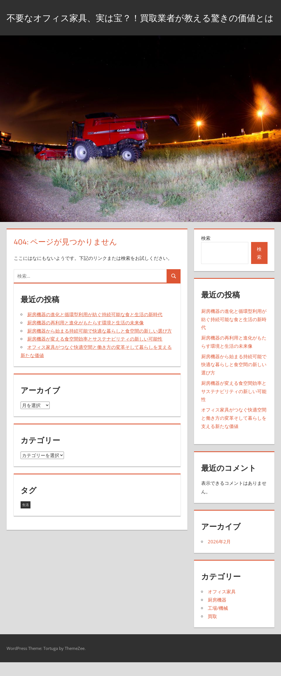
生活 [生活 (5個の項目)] (25, 518)
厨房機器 (217, 614)
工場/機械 (218, 622)
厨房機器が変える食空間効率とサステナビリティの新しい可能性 (94, 353)
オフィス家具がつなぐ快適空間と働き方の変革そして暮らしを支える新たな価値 (233, 432)
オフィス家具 (222, 605)
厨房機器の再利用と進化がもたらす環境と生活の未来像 (85, 336)
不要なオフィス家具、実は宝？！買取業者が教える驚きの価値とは (136, 24)
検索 (205, 252)
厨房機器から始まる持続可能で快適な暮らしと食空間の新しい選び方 (99, 344)
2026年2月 (219, 555)
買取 (212, 630)
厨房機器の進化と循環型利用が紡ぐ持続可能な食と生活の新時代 (94, 328)
